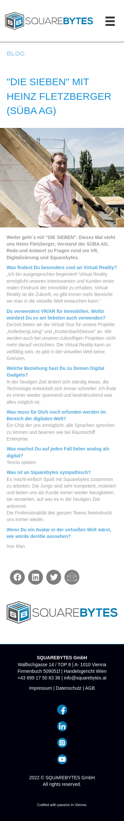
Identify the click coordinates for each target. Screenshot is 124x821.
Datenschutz (69, 688)
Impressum (40, 688)
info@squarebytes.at (85, 677)
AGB (90, 688)
